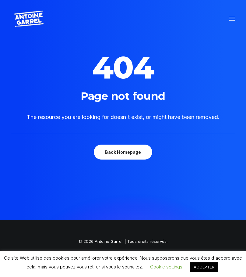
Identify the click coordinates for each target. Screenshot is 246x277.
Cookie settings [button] (166, 267)
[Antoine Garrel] (28, 19)
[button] (232, 19)
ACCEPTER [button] (204, 266)
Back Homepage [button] (123, 152)
